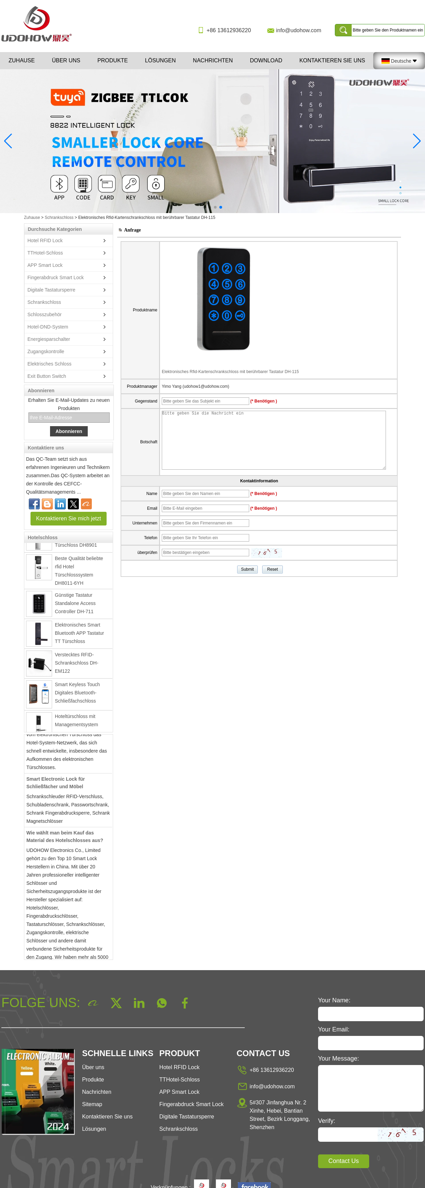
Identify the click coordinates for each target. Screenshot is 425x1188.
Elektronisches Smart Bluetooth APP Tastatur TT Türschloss (79, 635)
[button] (204, 207)
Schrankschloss (59, 217)
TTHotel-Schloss (45, 253)
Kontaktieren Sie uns (332, 60)
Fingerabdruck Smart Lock (55, 277)
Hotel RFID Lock (45, 240)
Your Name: (334, 1000)
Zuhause (22, 60)
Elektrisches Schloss (49, 364)
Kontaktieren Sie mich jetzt (68, 518)
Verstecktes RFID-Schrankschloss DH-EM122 (76, 665)
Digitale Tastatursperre (51, 290)
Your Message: (338, 1058)
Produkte (112, 60)
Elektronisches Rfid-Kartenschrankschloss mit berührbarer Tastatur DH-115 (230, 371)
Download (266, 60)
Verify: (326, 1120)
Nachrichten (213, 60)
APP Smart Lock (44, 265)
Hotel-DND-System (47, 327)
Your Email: (333, 1029)
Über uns (66, 60)
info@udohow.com (298, 30)
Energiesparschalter (48, 339)
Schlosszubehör (44, 314)
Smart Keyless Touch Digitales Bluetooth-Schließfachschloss (77, 694)
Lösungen (160, 60)
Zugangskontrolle (45, 351)
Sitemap (92, 1104)
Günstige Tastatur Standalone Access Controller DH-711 (75, 605)
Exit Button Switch (46, 376)
